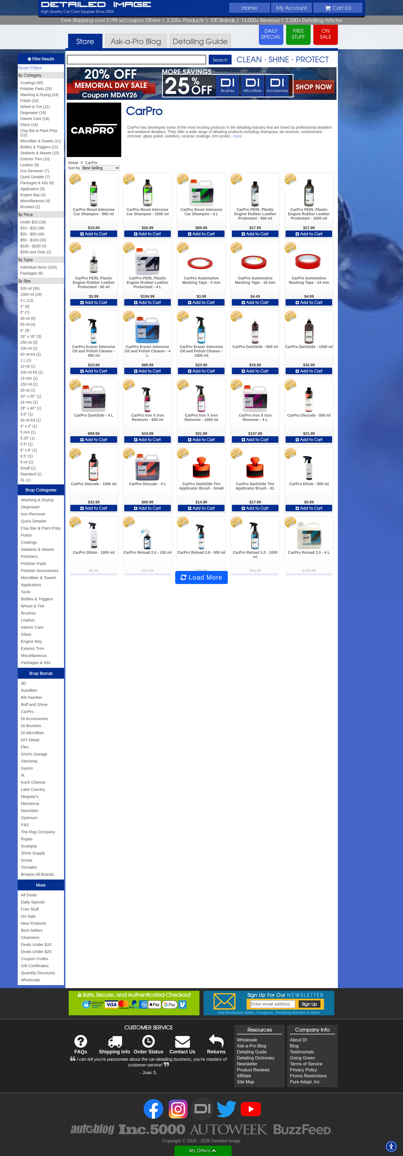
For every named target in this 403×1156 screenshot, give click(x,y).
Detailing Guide (252, 1052)
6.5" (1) (26, 456)
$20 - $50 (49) (32, 234)
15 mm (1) (29, 378)
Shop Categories (40, 490)
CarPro (27, 711)
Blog (294, 1046)
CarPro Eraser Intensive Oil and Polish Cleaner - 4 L (148, 351)
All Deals (29, 895)
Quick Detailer (34, 521)
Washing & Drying (37, 499)
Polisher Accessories (40, 570)
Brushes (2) (30, 207)
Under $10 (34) (33, 222)
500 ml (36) (30, 288)
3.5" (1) (26, 414)
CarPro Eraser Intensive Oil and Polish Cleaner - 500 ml (94, 351)
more (237, 136)
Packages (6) (31, 273)
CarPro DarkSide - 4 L (93, 415)
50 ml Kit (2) (30, 354)
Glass (26, 634)
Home (249, 7)
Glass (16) (29, 124)
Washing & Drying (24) (39, 95)
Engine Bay (31, 641)
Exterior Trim (32, 648)
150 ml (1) (29, 384)
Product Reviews (253, 1070)
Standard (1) (31, 474)
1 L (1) (25, 360)
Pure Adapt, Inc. (305, 1082)
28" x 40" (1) (30, 408)
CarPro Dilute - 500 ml (309, 484)
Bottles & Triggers (37, 599)
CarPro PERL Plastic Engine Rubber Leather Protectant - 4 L (147, 282)
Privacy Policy (303, 1070)
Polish (26, 535)
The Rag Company (38, 831)
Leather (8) (29, 165)
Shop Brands (40, 673)
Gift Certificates (35, 965)
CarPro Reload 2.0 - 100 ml (147, 552)
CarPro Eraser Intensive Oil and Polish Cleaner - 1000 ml (201, 351)
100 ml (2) (29, 348)
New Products (33, 923)
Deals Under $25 (36, 951)
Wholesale (30, 979)
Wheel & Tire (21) (35, 106)
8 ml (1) (26, 462)
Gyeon (27, 768)
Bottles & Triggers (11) (39, 147)
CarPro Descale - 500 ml (309, 415)
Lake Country (33, 789)
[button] (391, 1146)
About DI (298, 1040)
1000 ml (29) (31, 294)
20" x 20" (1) (30, 396)
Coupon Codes (34, 958)
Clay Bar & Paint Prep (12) (38, 132)
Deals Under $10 (36, 944)
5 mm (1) (28, 432)
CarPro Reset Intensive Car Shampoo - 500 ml (93, 211)
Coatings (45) (31, 83)
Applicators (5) (32, 189)
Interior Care (32, 627)
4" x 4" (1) (28, 426)
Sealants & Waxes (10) (39, 153)
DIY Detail (30, 739)
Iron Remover (33, 514)
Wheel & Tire (32, 606)
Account (291, 7)
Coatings (29, 542)
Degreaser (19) (33, 112)
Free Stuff (30, 909)
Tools (26, 591)
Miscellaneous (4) (35, 201)
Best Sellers (32, 930)
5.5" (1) (26, 444)
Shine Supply (33, 853)
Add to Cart (93, 233)
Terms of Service (306, 1064)
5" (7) (25, 312)
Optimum (29, 817)
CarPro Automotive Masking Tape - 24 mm (309, 280)
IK (23, 775)
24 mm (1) (29, 402)
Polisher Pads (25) (36, 89)
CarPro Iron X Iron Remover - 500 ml (147, 417)
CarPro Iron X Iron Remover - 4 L (255, 417)
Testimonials (302, 1052)
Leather (28, 620)
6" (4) (25, 330)
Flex (25, 747)
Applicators (31, 584)
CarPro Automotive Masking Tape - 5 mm (201, 280)
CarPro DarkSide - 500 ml (255, 347)
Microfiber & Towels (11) (40, 141)
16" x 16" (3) (30, 336)
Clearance (30, 937)
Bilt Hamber (31, 697)
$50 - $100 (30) (33, 240)
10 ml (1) (27, 366)
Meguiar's (30, 796)
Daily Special (33, 902)
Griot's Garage (34, 754)
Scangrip (29, 846)
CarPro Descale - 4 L (147, 484)
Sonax (27, 860)
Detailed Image (96, 5)
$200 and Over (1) (35, 252)
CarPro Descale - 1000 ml (93, 484)
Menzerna (30, 803)
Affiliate (244, 1076)
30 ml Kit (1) (30, 420)
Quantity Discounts (38, 972)
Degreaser (30, 507)
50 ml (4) (27, 324)
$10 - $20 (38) (32, 228)
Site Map (245, 1082)
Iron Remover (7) (34, 171)
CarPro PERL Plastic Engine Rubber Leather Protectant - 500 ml (255, 213)
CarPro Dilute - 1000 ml (93, 552)
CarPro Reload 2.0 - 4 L (309, 552)
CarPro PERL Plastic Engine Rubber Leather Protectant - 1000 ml (309, 213)
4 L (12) (27, 300)
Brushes (28, 613)
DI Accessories (34, 718)
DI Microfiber (32, 732)
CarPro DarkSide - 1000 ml (309, 347)
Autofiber (29, 690)
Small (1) (28, 468)
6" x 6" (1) (28, 450)
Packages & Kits (36, 662)
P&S (25, 824)
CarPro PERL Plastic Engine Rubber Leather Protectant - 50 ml (94, 282)
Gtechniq (29, 761)
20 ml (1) (27, 390)
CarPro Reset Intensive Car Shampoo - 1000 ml (147, 211)
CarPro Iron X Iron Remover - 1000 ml (201, 417)
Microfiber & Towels (38, 577)
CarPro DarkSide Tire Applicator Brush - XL (255, 486)
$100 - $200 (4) (33, 246)
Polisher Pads (33, 563)
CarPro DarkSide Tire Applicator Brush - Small (201, 486)
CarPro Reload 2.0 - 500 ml (201, 552)
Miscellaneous (34, 655)
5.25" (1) (27, 438)
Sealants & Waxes (37, 549)
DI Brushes (31, 725)
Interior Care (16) (35, 118)
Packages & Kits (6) (37, 183)
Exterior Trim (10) (35, 159)
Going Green (302, 1058)
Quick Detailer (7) (35, 177)
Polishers (29, 556)
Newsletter (247, 1064)
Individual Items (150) (38, 267)
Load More (201, 577)
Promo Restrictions (308, 1076)
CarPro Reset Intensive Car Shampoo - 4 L (201, 211)
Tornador (29, 867)
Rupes (27, 839)
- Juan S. (148, 1072)
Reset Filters (30, 68)
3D (23, 683)
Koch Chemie (33, 782)
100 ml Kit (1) (31, 372)
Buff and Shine (34, 704)
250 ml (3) (29, 342)
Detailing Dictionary (256, 1058)
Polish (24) (29, 101)
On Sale (28, 916)
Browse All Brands (37, 874)
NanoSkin (30, 810)
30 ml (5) (27, 318)
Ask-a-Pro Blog (251, 1046)
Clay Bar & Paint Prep (41, 528)
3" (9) (25, 306)
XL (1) (25, 480)
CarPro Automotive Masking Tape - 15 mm (255, 280)
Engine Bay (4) (33, 195)
